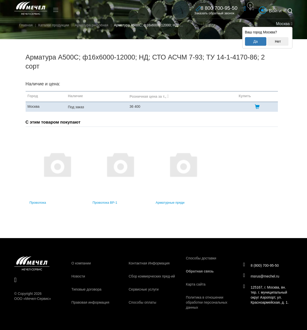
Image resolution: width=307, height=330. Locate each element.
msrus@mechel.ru (262, 276)
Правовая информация (90, 302)
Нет (278, 41)
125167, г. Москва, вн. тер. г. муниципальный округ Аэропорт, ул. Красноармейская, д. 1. (266, 295)
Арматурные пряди (170, 202)
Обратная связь (200, 271)
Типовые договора (86, 289)
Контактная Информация (149, 263)
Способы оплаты (142, 302)
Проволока (38, 202)
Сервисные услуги (144, 289)
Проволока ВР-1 (105, 202)
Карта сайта (196, 284)
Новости (78, 276)
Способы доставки (201, 258)
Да (255, 41)
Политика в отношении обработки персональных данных (206, 302)
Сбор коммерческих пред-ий (152, 276)
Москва (283, 24)
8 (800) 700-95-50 (261, 265)
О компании (81, 263)
